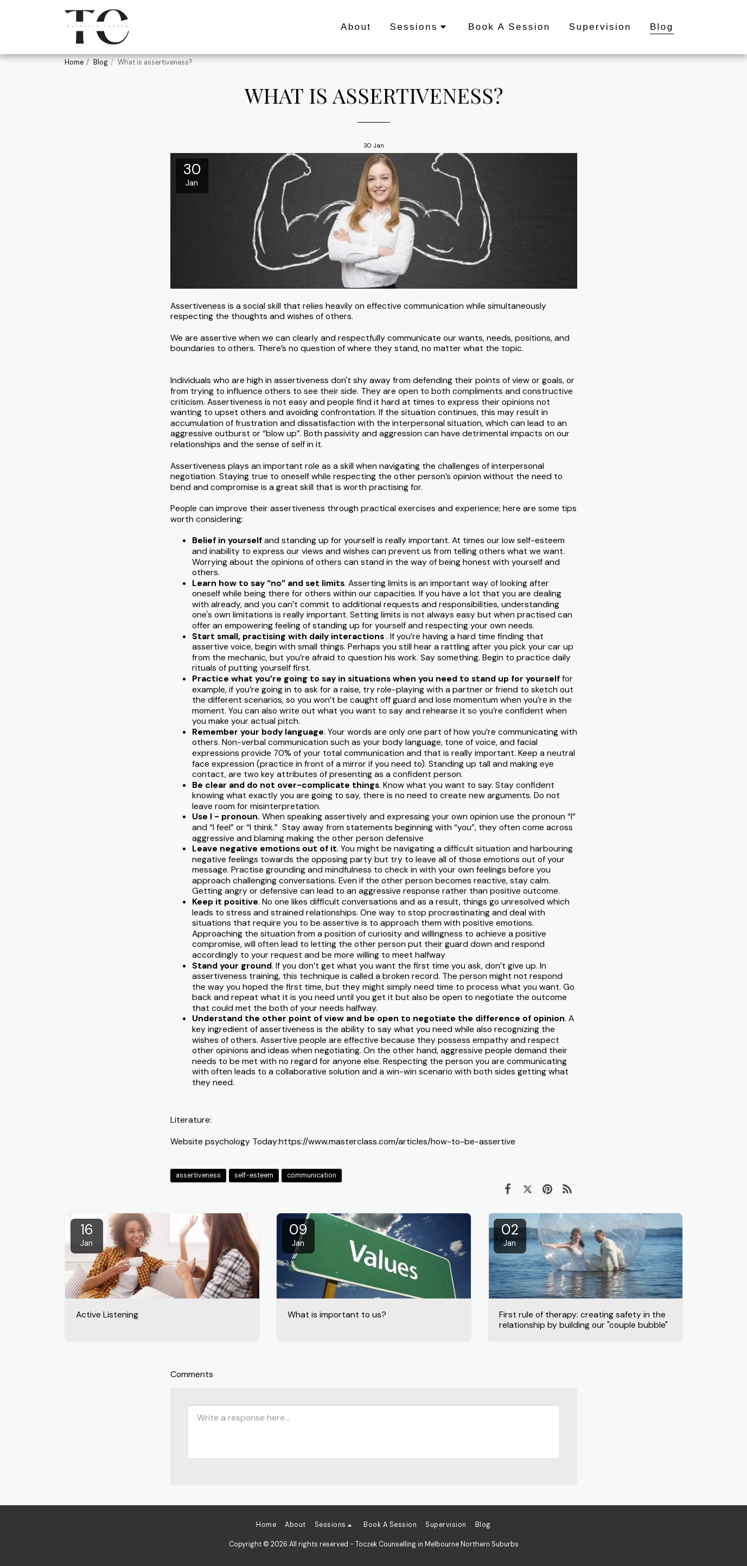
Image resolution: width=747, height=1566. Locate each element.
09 (298, 1234)
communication (311, 1175)
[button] (419, 27)
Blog (100, 62)
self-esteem (253, 1175)
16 (87, 1234)
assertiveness (198, 1175)
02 (510, 1234)
